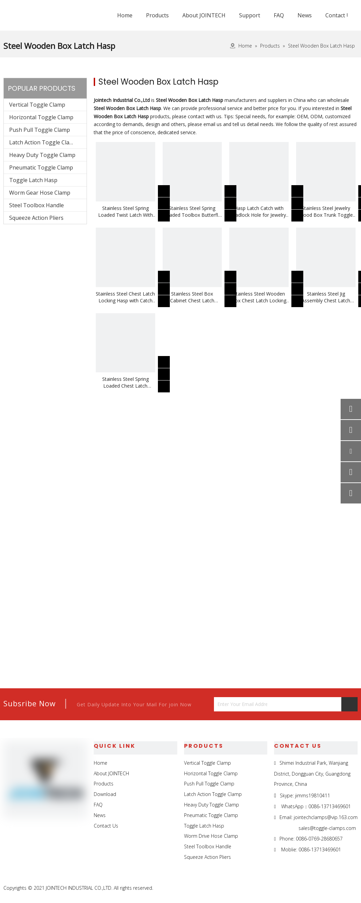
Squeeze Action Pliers (36, 218)
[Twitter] (336, 888)
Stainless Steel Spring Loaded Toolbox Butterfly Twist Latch (192, 211)
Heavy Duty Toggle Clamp (42, 155)
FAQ (98, 804)
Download (105, 794)
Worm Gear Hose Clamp (39, 192)
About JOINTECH (111, 773)
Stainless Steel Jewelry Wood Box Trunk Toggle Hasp (326, 211)
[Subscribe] (349, 704)
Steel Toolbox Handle (36, 205)
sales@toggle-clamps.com (327, 828)
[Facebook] (305, 888)
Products (103, 783)
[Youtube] (351, 888)
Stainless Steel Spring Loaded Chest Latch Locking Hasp (125, 382)
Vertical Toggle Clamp (37, 104)
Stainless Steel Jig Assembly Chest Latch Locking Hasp (326, 297)
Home (100, 763)
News (100, 815)
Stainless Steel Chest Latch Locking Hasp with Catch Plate (125, 297)
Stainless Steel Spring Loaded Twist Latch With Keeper (125, 211)
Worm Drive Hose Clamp (211, 836)
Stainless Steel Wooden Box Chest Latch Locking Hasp (259, 297)
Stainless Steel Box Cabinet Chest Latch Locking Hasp (192, 297)
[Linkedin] (320, 888)
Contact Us (106, 825)
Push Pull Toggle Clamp (39, 130)
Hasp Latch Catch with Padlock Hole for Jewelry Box (259, 211)
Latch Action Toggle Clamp (43, 142)
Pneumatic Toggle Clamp (41, 167)
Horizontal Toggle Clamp (41, 117)
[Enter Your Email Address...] (240, 704)
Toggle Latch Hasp (33, 180)
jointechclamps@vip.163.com (326, 817)
